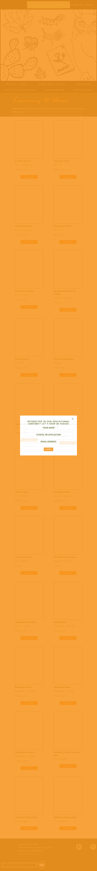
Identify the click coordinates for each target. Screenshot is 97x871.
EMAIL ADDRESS (48, 442)
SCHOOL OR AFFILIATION (48, 435)
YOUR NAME (48, 428)
